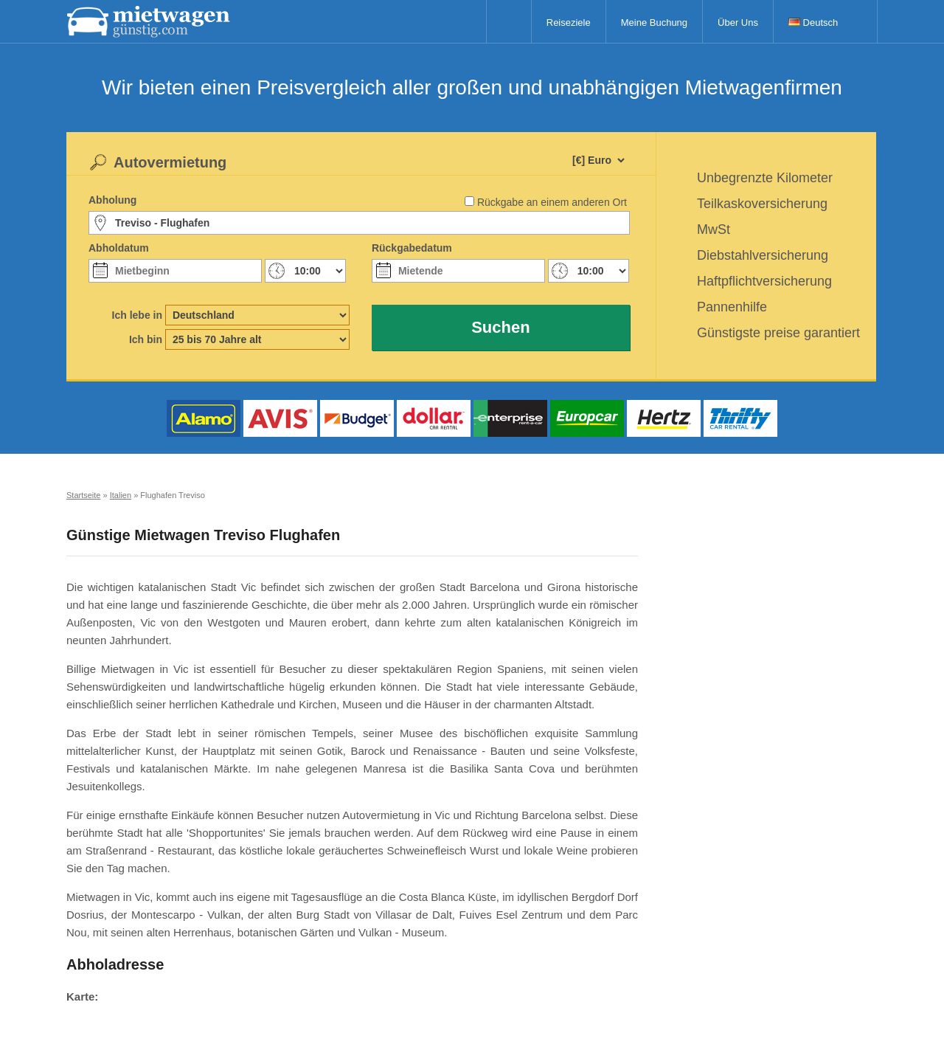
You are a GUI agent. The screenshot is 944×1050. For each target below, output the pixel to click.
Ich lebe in (137, 315)
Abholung (112, 200)
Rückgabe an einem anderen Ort (552, 202)
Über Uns (738, 22)
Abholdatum (118, 248)
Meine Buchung (654, 22)
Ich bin (145, 339)
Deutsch (813, 22)
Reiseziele (568, 22)
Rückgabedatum (412, 248)
